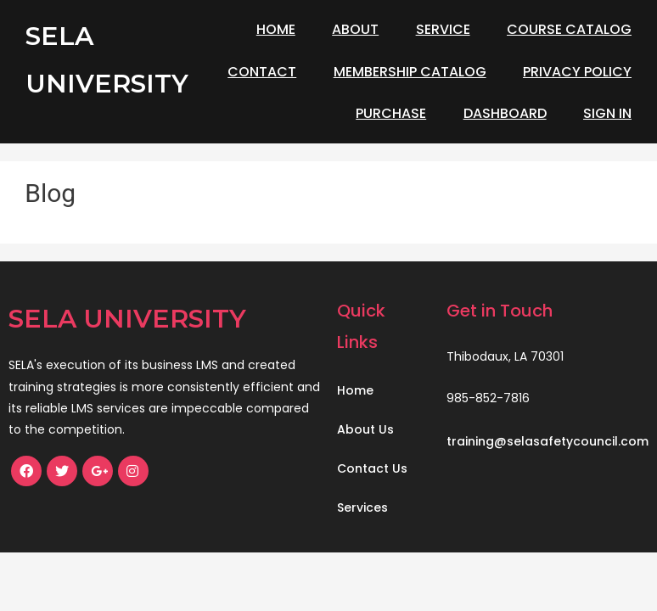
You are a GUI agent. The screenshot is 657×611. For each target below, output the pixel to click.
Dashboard (505, 113)
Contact (261, 71)
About (355, 29)
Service (443, 29)
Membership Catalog (410, 71)
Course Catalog (569, 29)
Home (275, 29)
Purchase (391, 113)
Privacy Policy (577, 71)
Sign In (607, 113)
